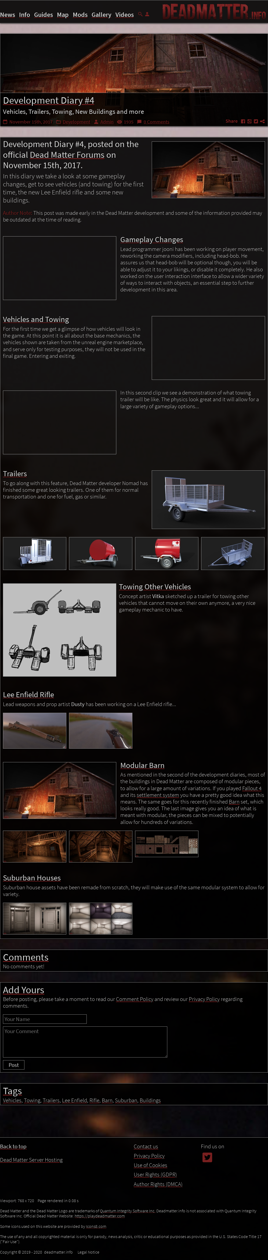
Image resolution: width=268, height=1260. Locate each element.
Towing (32, 1100)
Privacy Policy (147, 1250)
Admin (107, 122)
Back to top (13, 1146)
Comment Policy (134, 999)
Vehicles (12, 1100)
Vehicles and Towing (221, 1212)
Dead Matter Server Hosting (31, 1159)
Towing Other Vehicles (223, 1227)
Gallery (101, 14)
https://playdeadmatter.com (100, 1215)
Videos (124, 14)
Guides (43, 14)
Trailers (207, 1219)
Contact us (146, 1146)
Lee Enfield (74, 1100)
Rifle (94, 1100)
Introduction (213, 1197)
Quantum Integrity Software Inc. (127, 1210)
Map (63, 14)
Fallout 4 (252, 788)
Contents (207, 1188)
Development (76, 122)
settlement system (158, 794)
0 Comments (156, 122)
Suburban (126, 1100)
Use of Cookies (191, 1250)
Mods (80, 14)
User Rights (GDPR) (155, 1174)
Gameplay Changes (220, 1204)
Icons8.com (96, 1226)
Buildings (150, 1100)
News (7, 14)
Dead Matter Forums (67, 154)
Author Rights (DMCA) (158, 1184)
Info (24, 14)
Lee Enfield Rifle (216, 1234)
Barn (234, 801)
